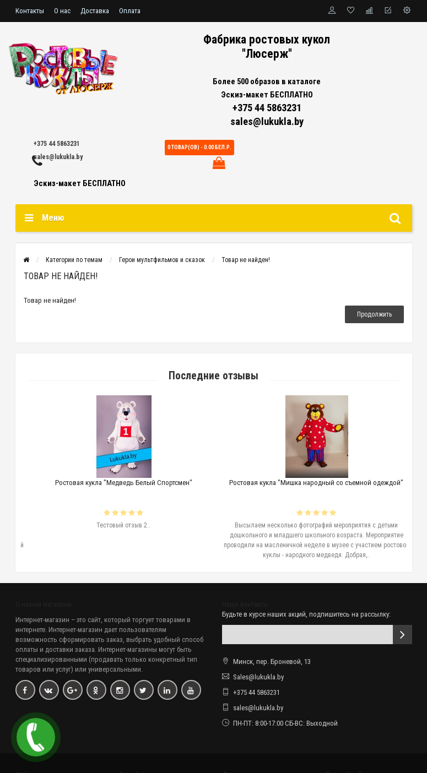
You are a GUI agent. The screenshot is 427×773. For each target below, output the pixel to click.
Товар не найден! (245, 260)
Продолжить (374, 314)
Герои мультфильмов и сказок (162, 260)
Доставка (94, 11)
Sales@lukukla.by (258, 677)
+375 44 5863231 (57, 144)
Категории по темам (74, 260)
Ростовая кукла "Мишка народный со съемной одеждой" (338, 482)
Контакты (29, 11)
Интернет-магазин (42, 620)
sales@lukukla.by (58, 157)
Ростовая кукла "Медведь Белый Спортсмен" (145, 482)
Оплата (129, 11)
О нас (62, 11)
